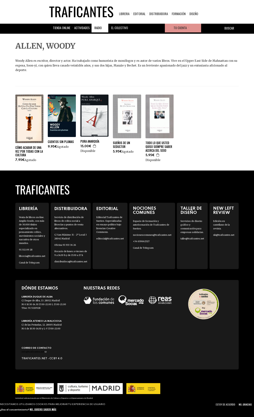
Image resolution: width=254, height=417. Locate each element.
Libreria (124, 13)
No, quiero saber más (43, 409)
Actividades (82, 28)
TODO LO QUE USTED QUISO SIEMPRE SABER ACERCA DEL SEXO (159, 146)
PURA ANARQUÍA (89, 141)
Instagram (151, 28)
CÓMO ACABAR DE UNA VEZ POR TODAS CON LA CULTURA (29, 151)
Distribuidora (158, 13)
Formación (179, 13)
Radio (98, 28)
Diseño (193, 13)
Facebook (134, 28)
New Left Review (223, 210)
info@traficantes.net (34, 351)
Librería (28, 209)
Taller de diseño (191, 210)
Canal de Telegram (29, 262)
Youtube (160, 28)
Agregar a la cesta (94, 146)
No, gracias (245, 404)
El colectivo (119, 28)
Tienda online (61, 28)
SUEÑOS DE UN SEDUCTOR (121, 145)
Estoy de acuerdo (225, 404)
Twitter (143, 28)
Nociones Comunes (144, 210)
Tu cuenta (180, 28)
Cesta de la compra (195, 28)
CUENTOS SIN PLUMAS (61, 142)
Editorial (139, 13)
